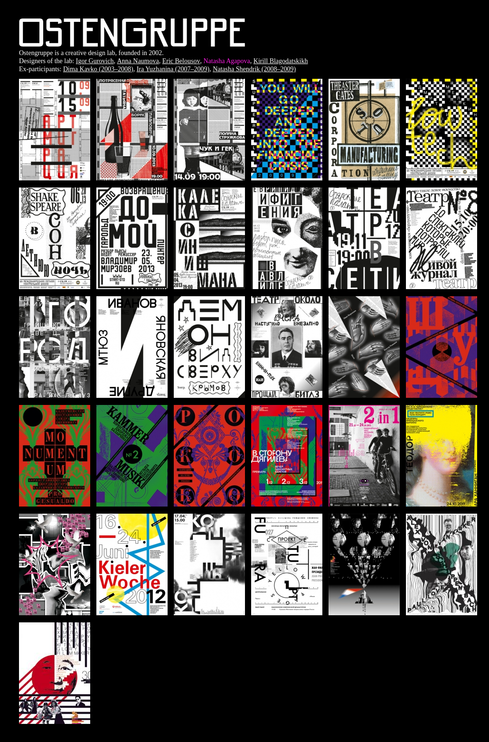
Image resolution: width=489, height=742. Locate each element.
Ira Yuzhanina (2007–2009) (173, 69)
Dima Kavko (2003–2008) (98, 69)
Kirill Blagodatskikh (281, 61)
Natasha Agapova (226, 61)
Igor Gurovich (95, 61)
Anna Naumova (138, 61)
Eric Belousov (181, 61)
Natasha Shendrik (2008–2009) (254, 69)
